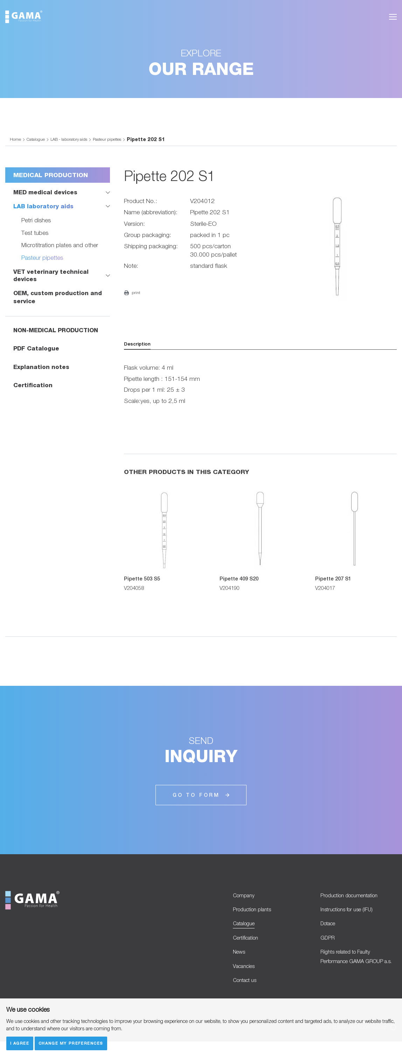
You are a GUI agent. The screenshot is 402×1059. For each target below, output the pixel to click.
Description (139, 349)
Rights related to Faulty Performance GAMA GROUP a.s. (357, 976)
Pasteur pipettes (120, 143)
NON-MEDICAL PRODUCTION (58, 335)
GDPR (328, 949)
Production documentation (354, 901)
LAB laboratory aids (44, 211)
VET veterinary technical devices (52, 280)
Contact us (247, 997)
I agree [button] (20, 1042)
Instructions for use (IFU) (351, 917)
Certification (33, 391)
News (240, 965)
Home (16, 143)
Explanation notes (42, 372)
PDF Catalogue (37, 354)
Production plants (255, 917)
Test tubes (35, 237)
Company (245, 901)
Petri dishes (36, 225)
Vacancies (246, 981)
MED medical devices (47, 196)
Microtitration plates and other (60, 250)
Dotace (329, 933)
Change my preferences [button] (73, 1042)
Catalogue (37, 143)
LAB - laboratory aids (76, 143)
